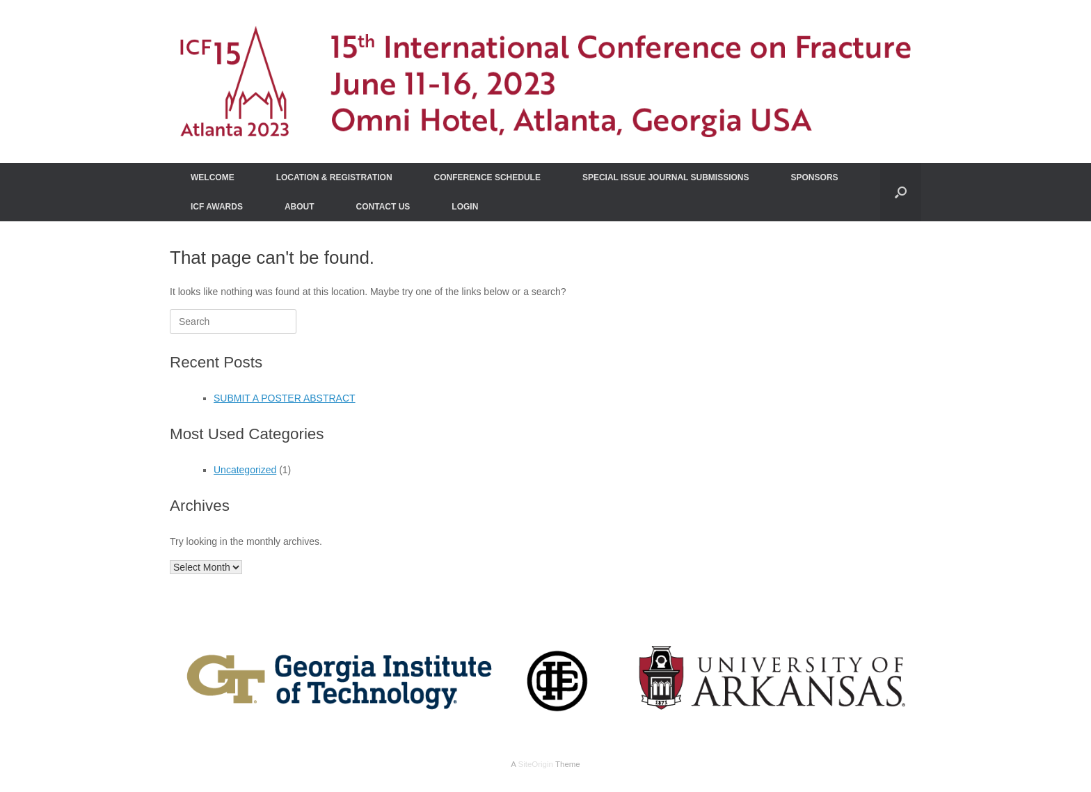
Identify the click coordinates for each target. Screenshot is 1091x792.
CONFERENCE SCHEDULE (487, 177)
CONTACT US (383, 207)
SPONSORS (814, 177)
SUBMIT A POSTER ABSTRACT (285, 398)
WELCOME (212, 177)
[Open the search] (900, 192)
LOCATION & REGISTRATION (334, 177)
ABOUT (299, 207)
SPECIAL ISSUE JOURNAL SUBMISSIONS (665, 177)
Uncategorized (245, 469)
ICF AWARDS (217, 207)
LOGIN (465, 207)
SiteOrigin (535, 764)
